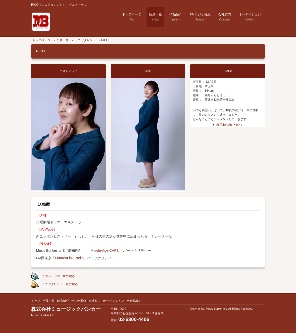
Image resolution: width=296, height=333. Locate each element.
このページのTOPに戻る (53, 276)
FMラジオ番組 (200, 16)
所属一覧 (155, 16)
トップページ (132, 16)
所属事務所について (229, 125)
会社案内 (224, 16)
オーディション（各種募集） (122, 301)
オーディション (250, 16)
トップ (35, 301)
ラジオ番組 (79, 301)
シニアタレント (85, 40)
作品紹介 (175, 16)
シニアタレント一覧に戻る (54, 284)
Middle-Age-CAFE (105, 250)
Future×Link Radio (69, 258)
